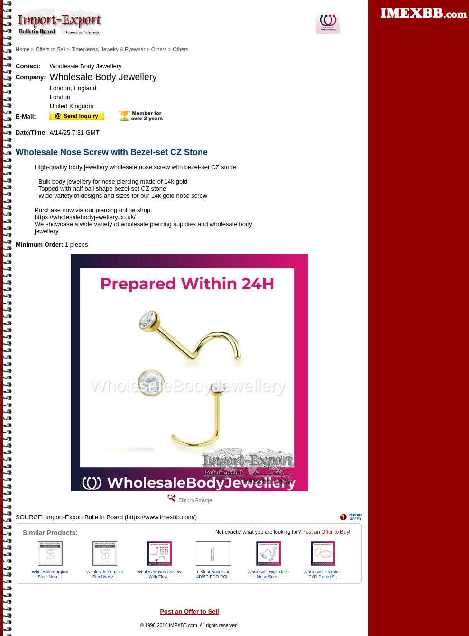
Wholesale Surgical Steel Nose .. (50, 574)
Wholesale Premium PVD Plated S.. (322, 574)
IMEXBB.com (183, 625)
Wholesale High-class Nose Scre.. (268, 574)
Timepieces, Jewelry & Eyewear (108, 49)
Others (159, 49)
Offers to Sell (50, 49)
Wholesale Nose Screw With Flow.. (159, 574)
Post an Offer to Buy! (326, 532)
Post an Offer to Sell (189, 611)
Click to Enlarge (195, 500)
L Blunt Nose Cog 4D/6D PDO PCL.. (213, 574)
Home (22, 49)
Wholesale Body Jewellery (103, 77)
